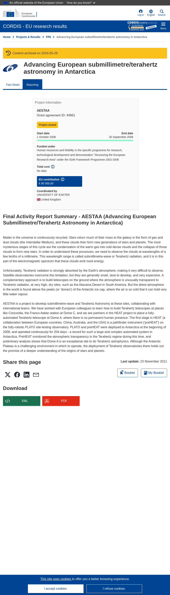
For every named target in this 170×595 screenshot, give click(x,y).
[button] (151, 13)
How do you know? (81, 2)
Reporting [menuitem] (33, 84)
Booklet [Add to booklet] (127, 372)
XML (25, 401)
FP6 (48, 37)
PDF (64, 401)
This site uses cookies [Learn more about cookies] (56, 579)
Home (7, 37)
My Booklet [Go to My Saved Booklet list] (154, 373)
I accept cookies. (55, 588)
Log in (141, 12)
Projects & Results (28, 37)
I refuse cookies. (114, 588)
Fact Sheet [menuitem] (12, 84)
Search (161, 12)
